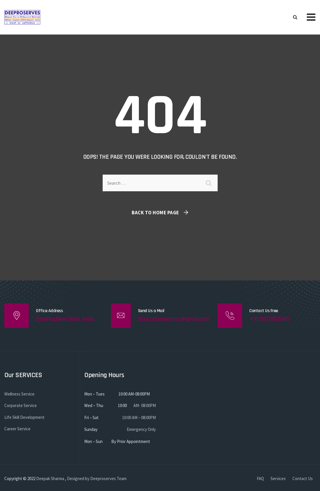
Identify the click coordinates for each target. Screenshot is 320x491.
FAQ (260, 478)
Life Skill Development (24, 417)
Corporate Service (20, 405)
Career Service (17, 428)
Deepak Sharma (50, 478)
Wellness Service (19, 394)
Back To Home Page (155, 212)
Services (278, 478)
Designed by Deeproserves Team (97, 478)
